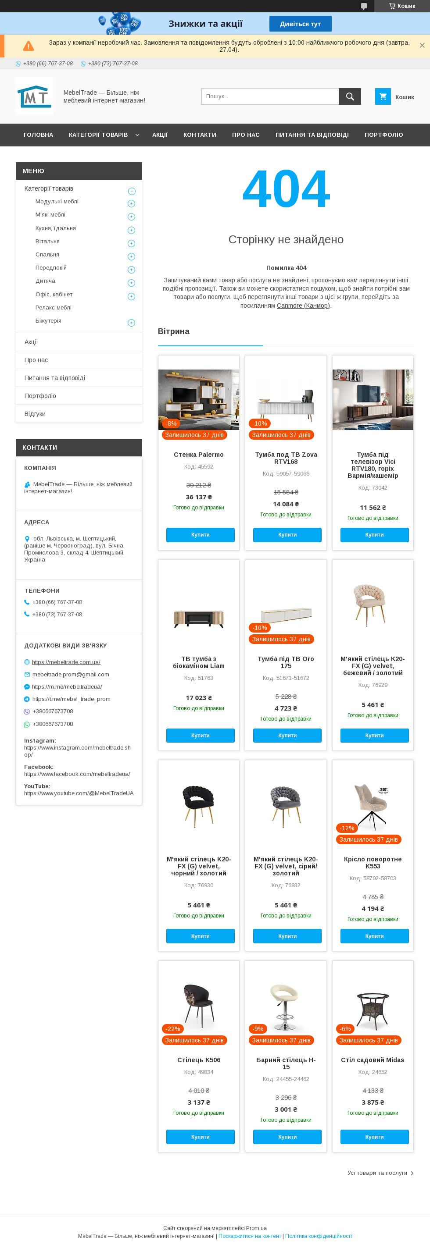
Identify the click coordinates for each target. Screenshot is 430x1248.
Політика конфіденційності (318, 1236)
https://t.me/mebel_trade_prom (71, 699)
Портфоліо (384, 135)
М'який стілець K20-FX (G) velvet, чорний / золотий (199, 866)
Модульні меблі (57, 201)
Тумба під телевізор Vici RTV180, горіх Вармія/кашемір (373, 465)
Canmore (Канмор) (303, 305)
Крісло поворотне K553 (373, 863)
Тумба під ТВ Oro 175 (286, 662)
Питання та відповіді (312, 135)
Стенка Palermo (199, 454)
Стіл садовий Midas (373, 1059)
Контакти (199, 135)
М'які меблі (50, 214)
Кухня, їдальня (56, 228)
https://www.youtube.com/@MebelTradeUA (79, 793)
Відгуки (36, 157)
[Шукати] (350, 96)
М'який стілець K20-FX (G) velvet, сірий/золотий (286, 866)
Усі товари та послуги (377, 1173)
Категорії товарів (98, 135)
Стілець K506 (198, 1059)
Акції (160, 135)
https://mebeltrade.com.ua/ (66, 661)
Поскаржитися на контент (250, 1236)
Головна (38, 135)
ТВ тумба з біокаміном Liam (199, 662)
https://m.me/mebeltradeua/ (67, 686)
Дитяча (45, 280)
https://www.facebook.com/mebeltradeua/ (77, 774)
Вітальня (48, 241)
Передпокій (51, 267)
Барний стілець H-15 (286, 1063)
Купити (200, 535)
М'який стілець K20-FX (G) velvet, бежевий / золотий (372, 665)
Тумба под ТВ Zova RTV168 (286, 458)
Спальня (47, 254)
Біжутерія (48, 320)
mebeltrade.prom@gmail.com (70, 674)
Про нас (246, 135)
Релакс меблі (54, 307)
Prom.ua (256, 1228)
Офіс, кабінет (54, 294)
